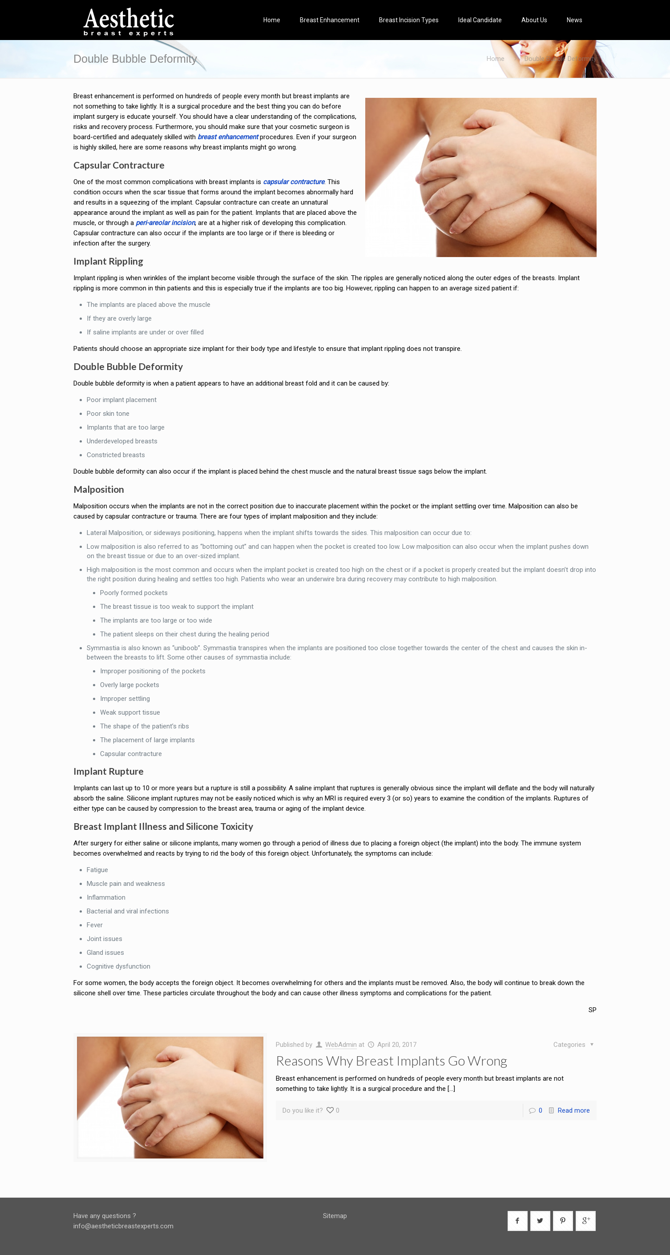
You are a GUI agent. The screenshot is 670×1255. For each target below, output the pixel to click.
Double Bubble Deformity (561, 59)
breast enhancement (228, 137)
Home (496, 59)
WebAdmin (341, 1045)
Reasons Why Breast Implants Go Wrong (391, 1060)
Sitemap (335, 1216)
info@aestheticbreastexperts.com (123, 1226)
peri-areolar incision (165, 223)
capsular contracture (293, 182)
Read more (574, 1110)
